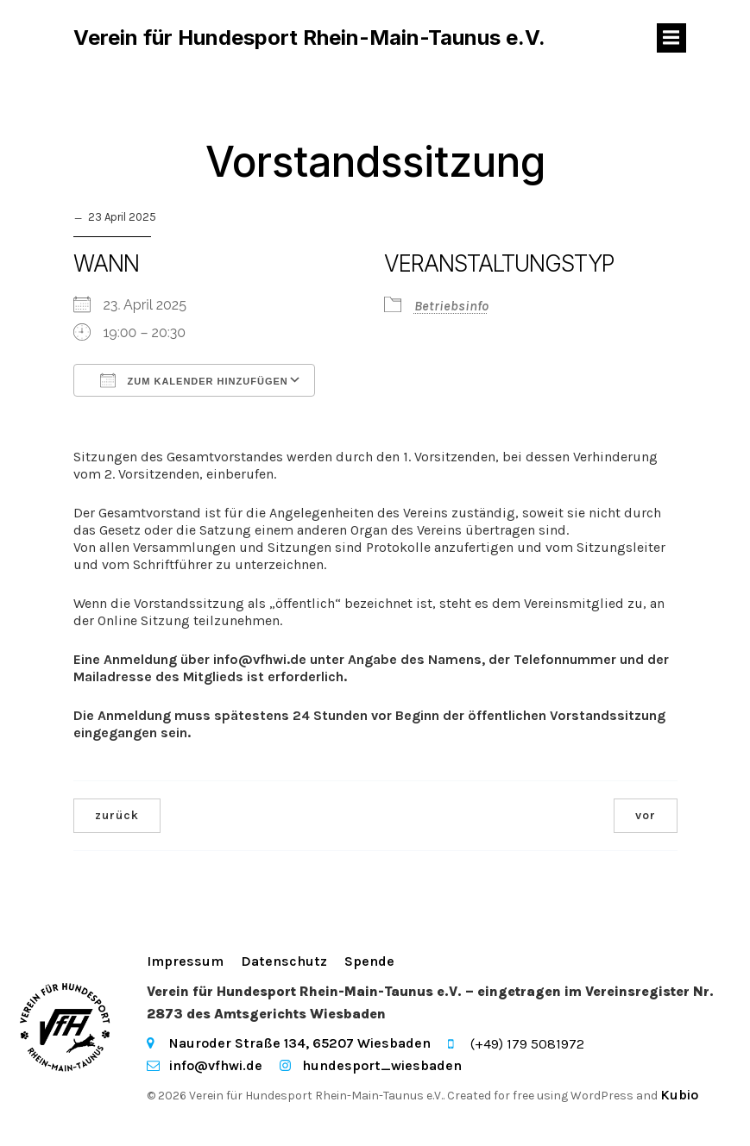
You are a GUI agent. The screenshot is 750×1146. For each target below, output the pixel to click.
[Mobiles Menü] (671, 38)
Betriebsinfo (451, 307)
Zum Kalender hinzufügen (194, 382)
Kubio (679, 1096)
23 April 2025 (122, 218)
